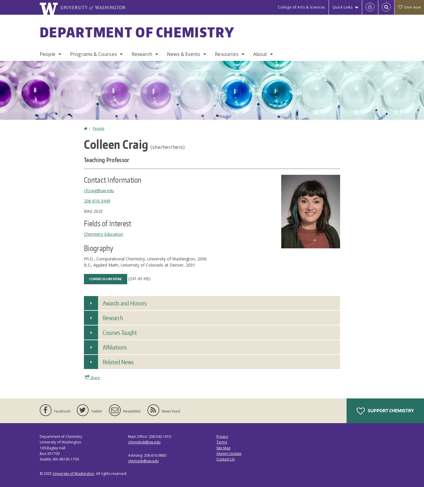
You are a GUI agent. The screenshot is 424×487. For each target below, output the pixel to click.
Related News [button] (118, 362)
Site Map (223, 448)
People (47, 54)
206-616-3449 (97, 201)
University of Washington (73, 473)
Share (92, 377)
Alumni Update (228, 453)
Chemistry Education (103, 234)
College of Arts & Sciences (301, 7)
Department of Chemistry (137, 32)
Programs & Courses (93, 54)
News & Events (183, 54)
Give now (409, 7)
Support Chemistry (385, 411)
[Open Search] (386, 7)
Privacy (222, 436)
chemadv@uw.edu (143, 460)
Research (142, 54)
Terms (221, 442)
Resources (226, 54)
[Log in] (370, 7)
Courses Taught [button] (120, 332)
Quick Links (342, 7)
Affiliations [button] (115, 347)
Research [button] (113, 318)
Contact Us (225, 459)
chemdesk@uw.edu (144, 442)
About (260, 54)
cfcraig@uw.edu (99, 190)
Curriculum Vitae (105, 279)
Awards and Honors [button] (124, 303)
